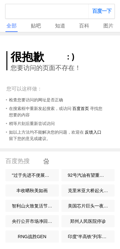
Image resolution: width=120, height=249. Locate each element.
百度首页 (80, 108)
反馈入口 (93, 132)
